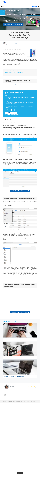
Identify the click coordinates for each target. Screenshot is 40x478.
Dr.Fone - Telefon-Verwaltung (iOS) (9, 84)
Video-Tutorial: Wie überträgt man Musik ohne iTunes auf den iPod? (17, 73)
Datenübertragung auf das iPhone (16, 43)
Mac (14, 110)
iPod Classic (18, 86)
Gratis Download (7, 24)
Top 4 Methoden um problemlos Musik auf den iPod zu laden (14, 376)
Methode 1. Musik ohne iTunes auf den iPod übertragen (15, 70)
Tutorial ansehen (6, 27)
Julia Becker (13, 385)
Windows (11, 110)
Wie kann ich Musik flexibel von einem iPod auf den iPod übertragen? (15, 339)
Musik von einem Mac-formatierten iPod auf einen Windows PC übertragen (16, 357)
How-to (5, 401)
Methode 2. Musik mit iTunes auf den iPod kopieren (14, 72)
